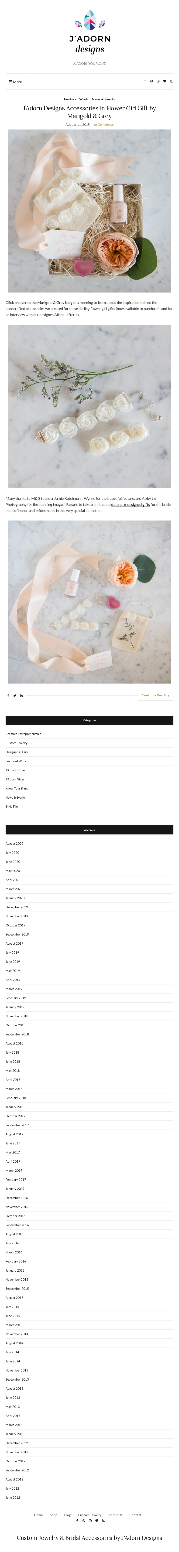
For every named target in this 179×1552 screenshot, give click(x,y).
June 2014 (13, 1361)
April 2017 (13, 1161)
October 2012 (15, 1461)
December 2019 (17, 907)
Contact (135, 1515)
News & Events (103, 99)
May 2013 (13, 1407)
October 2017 (15, 1116)
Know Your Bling (17, 788)
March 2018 (14, 1089)
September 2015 (17, 1288)
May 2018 (13, 1070)
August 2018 (14, 1043)
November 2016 (17, 1207)
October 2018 (15, 1025)
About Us (115, 1515)
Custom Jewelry (17, 743)
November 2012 (17, 1452)
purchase (151, 308)
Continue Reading (155, 695)
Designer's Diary (17, 752)
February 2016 (16, 1261)
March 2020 (14, 889)
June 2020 (13, 862)
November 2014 (17, 1334)
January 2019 (15, 1007)
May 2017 (13, 1152)
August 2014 (14, 1343)
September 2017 (17, 1125)
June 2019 (13, 961)
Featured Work (76, 99)
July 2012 (12, 1488)
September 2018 (17, 1034)
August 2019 (14, 943)
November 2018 (17, 1016)
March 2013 (14, 1425)
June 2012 (13, 1497)
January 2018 (15, 1107)
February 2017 (16, 1179)
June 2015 (13, 1316)
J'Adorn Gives (15, 779)
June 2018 (13, 1061)
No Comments (103, 124)
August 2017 (14, 1134)
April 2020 (13, 880)
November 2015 (17, 1279)
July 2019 (12, 952)
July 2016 (12, 1243)
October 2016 (15, 1216)
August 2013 (14, 1388)
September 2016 (17, 1225)
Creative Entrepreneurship (23, 734)
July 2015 (12, 1307)
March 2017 (14, 1170)
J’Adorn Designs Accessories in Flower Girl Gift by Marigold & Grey (89, 112)
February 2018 (16, 1098)
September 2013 (17, 1379)
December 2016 (17, 1198)
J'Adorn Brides (15, 770)
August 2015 (14, 1298)
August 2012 (14, 1479)
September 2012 (17, 1470)
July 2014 (12, 1352)
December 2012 (17, 1443)
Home (38, 1515)
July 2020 (12, 852)
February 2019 (16, 998)
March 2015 (14, 1325)
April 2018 (13, 1080)
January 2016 (15, 1270)
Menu (15, 81)
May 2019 (13, 971)
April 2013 (13, 1416)
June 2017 (13, 1143)
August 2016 (14, 1234)
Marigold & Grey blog (54, 302)
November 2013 (17, 1370)
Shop (53, 1515)
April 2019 (13, 980)
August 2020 (14, 843)
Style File (12, 806)
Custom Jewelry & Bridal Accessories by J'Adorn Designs (89, 1538)
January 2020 (15, 898)
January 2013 (15, 1434)
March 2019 (14, 989)
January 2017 (15, 1189)
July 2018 (12, 1052)
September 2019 (17, 934)
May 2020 (13, 871)
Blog (67, 1515)
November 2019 (17, 916)
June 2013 (13, 1397)
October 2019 (15, 925)
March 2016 (14, 1252)
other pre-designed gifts (130, 504)
